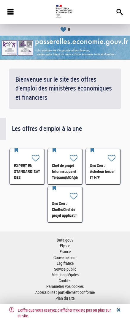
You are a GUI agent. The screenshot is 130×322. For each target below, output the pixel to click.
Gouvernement (65, 257)
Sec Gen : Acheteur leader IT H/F (102, 171)
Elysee (65, 245)
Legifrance (65, 263)
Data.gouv (65, 240)
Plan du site (65, 298)
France (65, 251)
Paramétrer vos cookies (65, 286)
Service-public (65, 269)
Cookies (65, 280)
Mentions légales (65, 274)
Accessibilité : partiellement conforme (65, 292)
